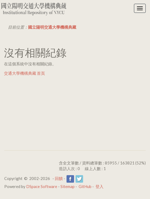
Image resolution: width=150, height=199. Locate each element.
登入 (99, 186)
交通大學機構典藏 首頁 (24, 73)
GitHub (85, 186)
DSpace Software (41, 186)
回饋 (59, 178)
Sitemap (67, 186)
